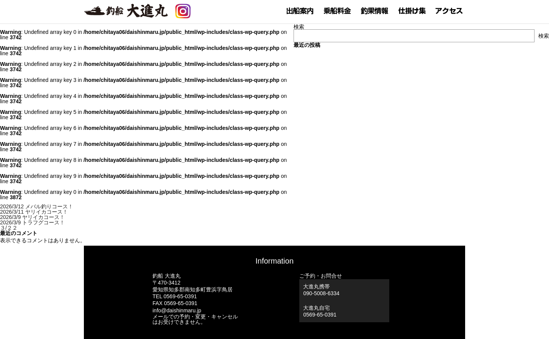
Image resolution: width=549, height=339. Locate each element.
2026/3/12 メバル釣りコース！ (36, 206)
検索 (299, 27)
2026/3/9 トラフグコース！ (32, 222)
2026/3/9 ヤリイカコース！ (32, 217)
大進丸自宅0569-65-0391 (319, 311)
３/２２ (9, 228)
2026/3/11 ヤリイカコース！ (34, 212)
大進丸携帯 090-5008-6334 (321, 289)
